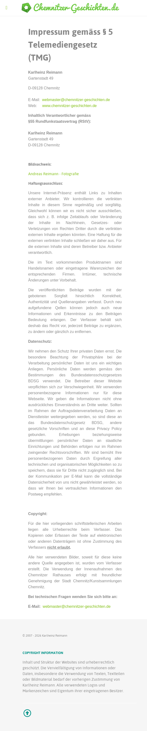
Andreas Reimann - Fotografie (53, 173)
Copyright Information (43, 652)
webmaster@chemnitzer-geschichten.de (76, 100)
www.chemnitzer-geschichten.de (69, 106)
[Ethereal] (73, 8)
